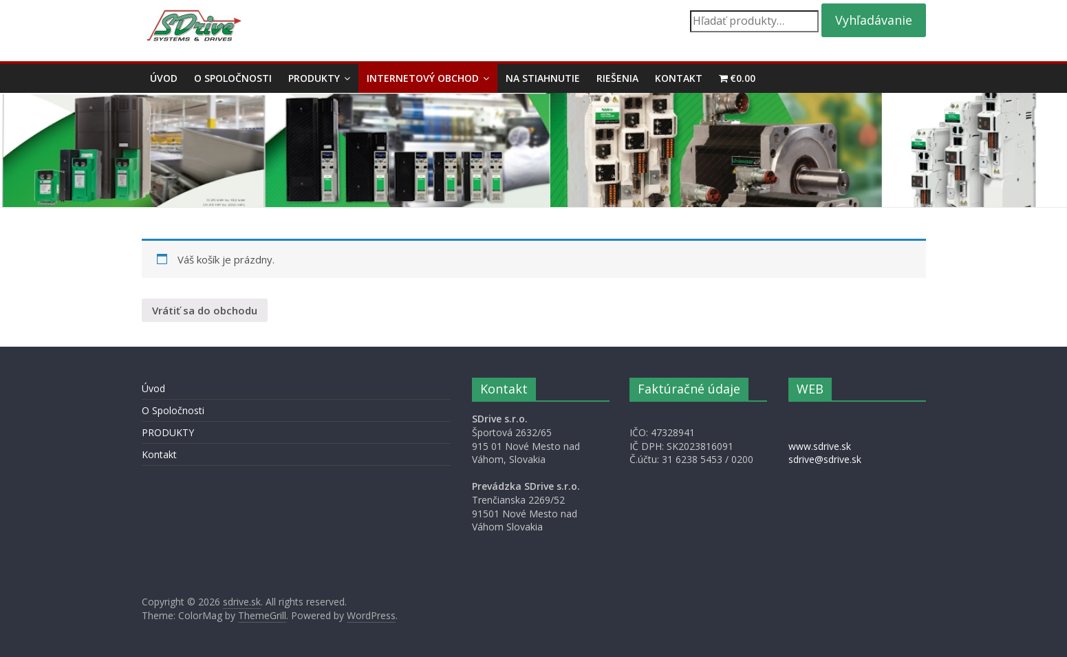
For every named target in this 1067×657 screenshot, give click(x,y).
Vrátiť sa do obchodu (204, 310)
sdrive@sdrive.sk (824, 459)
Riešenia (617, 78)
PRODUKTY (314, 78)
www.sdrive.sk (819, 446)
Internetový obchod (423, 78)
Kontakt (678, 78)
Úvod (163, 78)
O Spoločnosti (233, 78)
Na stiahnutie (543, 78)
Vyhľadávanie (873, 20)
